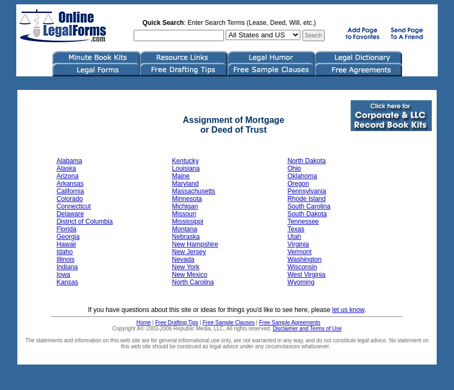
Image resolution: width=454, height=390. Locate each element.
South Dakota (307, 214)
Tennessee (303, 221)
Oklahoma (302, 176)
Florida (66, 229)
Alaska (66, 168)
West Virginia (306, 274)
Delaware (70, 214)
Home (143, 323)
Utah (294, 236)
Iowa (63, 274)
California (70, 191)
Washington (304, 259)
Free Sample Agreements (289, 323)
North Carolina (193, 282)
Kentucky (185, 161)
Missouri (184, 214)
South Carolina (308, 206)
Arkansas (69, 183)
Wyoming (300, 282)
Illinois (65, 259)
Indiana (66, 267)
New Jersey (189, 252)
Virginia (298, 244)
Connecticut (73, 206)
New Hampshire (195, 244)
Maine (181, 176)
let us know (348, 310)
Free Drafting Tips (176, 323)
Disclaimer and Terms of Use (307, 329)
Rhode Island (306, 199)
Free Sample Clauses (228, 323)
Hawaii (66, 244)
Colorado (69, 199)
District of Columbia (84, 221)
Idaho (64, 252)
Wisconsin (302, 267)
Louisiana (186, 168)
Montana (185, 229)
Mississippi (187, 221)
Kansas (67, 282)
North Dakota (306, 161)
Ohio (294, 168)
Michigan (185, 206)
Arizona (67, 176)
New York (186, 267)
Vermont (299, 252)
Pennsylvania (306, 191)
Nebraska (186, 236)
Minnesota (187, 199)
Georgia (68, 236)
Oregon (298, 183)
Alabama (69, 161)
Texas (295, 229)
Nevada (183, 259)
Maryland (185, 183)
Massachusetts (193, 191)
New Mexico (189, 274)
